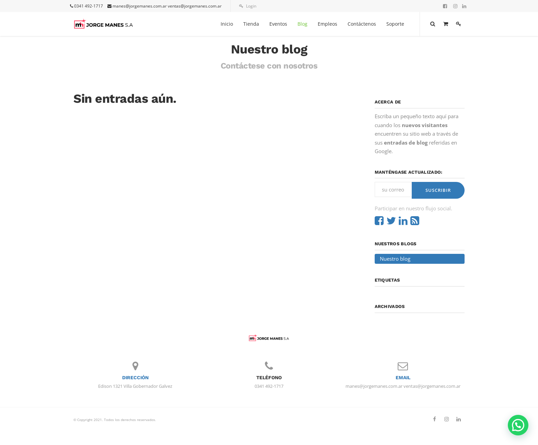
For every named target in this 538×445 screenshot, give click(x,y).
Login (247, 6)
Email (403, 377)
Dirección (135, 377)
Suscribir (438, 190)
